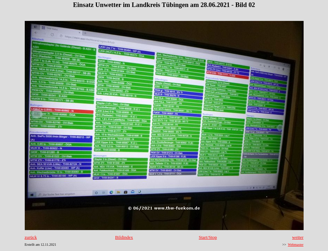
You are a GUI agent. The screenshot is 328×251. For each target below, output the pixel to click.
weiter (297, 237)
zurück (31, 237)
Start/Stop (208, 237)
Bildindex (124, 237)
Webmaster (296, 244)
